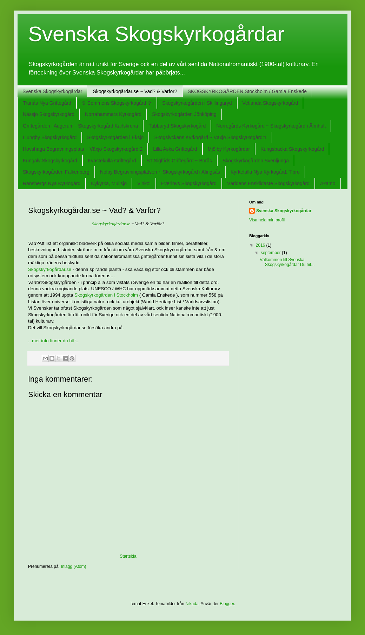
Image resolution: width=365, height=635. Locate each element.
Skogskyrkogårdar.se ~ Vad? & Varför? (135, 91)
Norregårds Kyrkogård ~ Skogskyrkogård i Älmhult (271, 126)
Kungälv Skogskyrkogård (50, 160)
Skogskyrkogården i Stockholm (106, 295)
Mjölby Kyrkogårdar (229, 149)
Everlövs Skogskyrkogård (189, 183)
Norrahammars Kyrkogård (113, 114)
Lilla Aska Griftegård (175, 149)
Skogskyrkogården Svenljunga (256, 160)
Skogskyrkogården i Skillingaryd (197, 103)
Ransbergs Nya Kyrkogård (51, 183)
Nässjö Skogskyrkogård (48, 114)
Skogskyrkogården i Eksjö (115, 137)
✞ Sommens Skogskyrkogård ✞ (117, 103)
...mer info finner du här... (54, 340)
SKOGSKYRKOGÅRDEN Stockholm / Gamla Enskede (247, 91)
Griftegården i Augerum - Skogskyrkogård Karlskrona (80, 126)
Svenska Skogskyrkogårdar (156, 34)
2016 (261, 245)
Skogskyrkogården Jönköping (184, 114)
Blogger (227, 603)
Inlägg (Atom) (73, 566)
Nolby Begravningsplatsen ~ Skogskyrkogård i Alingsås (160, 172)
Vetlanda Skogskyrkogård (270, 103)
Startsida (128, 556)
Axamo (328, 183)
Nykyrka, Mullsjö (109, 183)
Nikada (191, 603)
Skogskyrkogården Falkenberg (56, 172)
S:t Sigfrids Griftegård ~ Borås (179, 160)
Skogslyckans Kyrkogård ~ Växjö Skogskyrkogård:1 (210, 137)
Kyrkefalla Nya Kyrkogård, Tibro (265, 172)
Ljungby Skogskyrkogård (50, 137)
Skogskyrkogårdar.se (111, 223)
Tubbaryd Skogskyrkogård (177, 126)
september (271, 252)
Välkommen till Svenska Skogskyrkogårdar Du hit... (287, 262)
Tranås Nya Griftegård (47, 103)
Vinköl (144, 183)
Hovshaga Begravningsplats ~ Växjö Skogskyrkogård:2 (82, 149)
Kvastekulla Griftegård (112, 160)
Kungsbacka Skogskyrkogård (292, 149)
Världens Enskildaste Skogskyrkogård (268, 183)
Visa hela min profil (267, 220)
